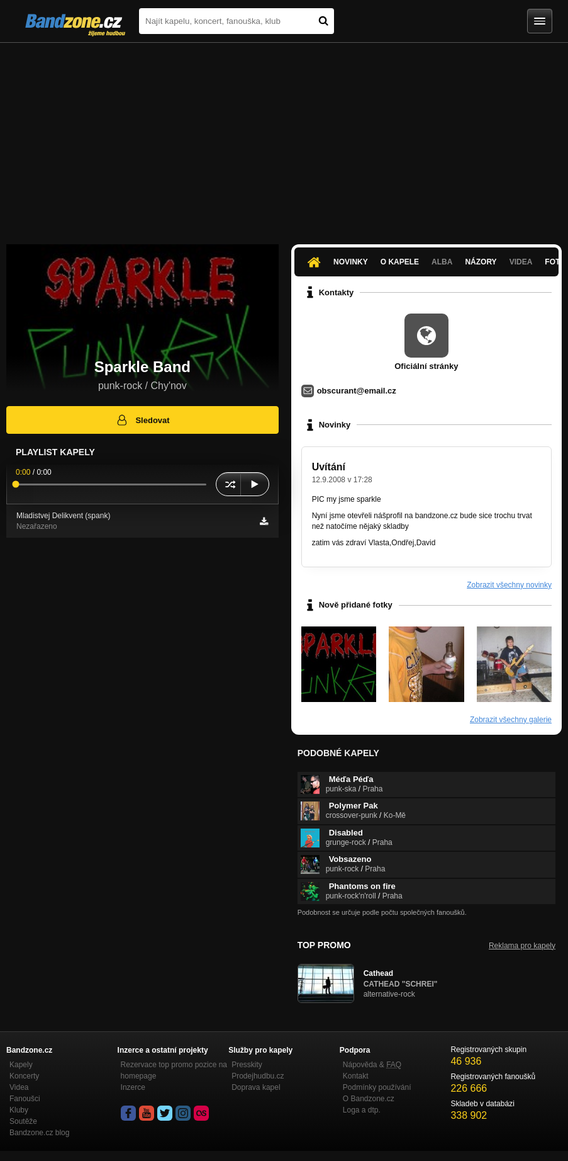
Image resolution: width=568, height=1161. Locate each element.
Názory (480, 262)
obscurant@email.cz (356, 390)
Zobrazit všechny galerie (511, 719)
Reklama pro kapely (522, 945)
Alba (442, 262)
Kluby (18, 1110)
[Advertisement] (284, 137)
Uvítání (328, 467)
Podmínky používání (377, 1087)
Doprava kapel (255, 1087)
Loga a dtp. (362, 1110)
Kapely (21, 1064)
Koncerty (24, 1076)
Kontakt (356, 1076)
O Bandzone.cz (368, 1098)
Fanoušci (24, 1098)
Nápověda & (372, 1064)
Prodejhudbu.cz (257, 1076)
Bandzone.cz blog (39, 1132)
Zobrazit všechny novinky (509, 584)
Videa (521, 262)
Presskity (246, 1064)
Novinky (350, 262)
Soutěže (23, 1121)
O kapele (400, 262)
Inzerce (133, 1087)
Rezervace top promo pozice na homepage (174, 1070)
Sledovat (142, 420)
